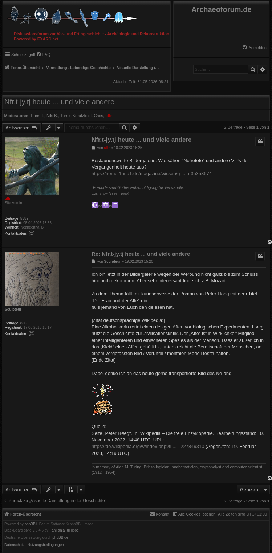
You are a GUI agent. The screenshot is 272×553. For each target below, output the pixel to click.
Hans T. (37, 115)
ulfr (108, 115)
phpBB (30, 524)
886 (23, 323)
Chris (98, 115)
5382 (24, 219)
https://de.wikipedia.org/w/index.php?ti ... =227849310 (148, 446)
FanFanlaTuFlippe (64, 530)
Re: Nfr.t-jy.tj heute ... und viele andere (141, 254)
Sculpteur (13, 309)
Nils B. (52, 115)
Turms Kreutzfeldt (76, 115)
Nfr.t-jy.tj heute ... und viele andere (59, 102)
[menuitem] (254, 47)
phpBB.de (60, 538)
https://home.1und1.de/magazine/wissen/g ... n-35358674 (152, 173)
